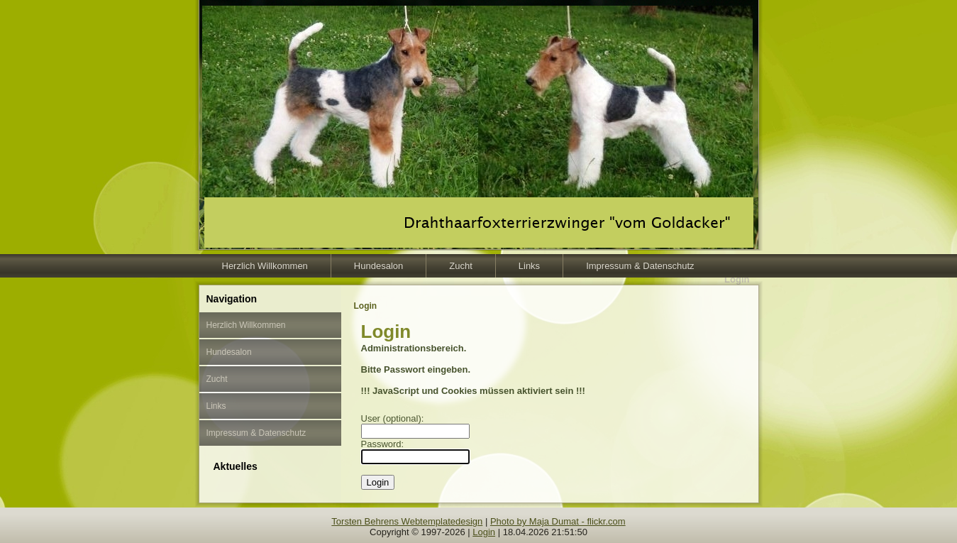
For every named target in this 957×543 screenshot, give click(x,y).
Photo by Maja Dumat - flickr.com (558, 521)
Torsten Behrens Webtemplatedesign (406, 521)
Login (483, 532)
